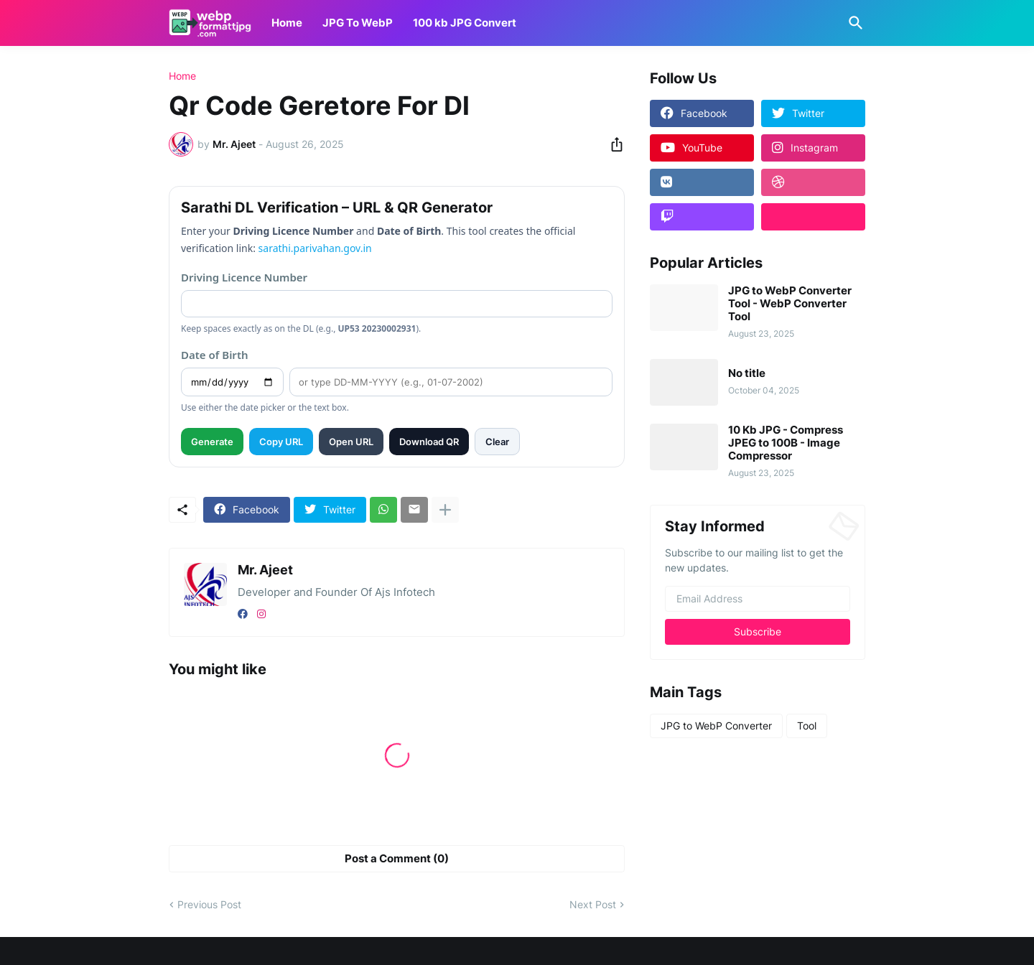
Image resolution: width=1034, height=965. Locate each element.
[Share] (612, 144)
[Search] (853, 23)
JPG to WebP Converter (716, 725)
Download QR (429, 441)
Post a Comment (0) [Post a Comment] (397, 858)
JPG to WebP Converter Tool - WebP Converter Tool (790, 303)
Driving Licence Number (244, 277)
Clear (497, 441)
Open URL (351, 441)
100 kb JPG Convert (464, 22)
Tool (806, 725)
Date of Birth (214, 355)
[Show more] (445, 510)
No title (746, 373)
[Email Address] (757, 599)
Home (286, 22)
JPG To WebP (357, 22)
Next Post (592, 904)
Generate (212, 441)
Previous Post (209, 904)
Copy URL (281, 441)
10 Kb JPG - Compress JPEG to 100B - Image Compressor (785, 443)
